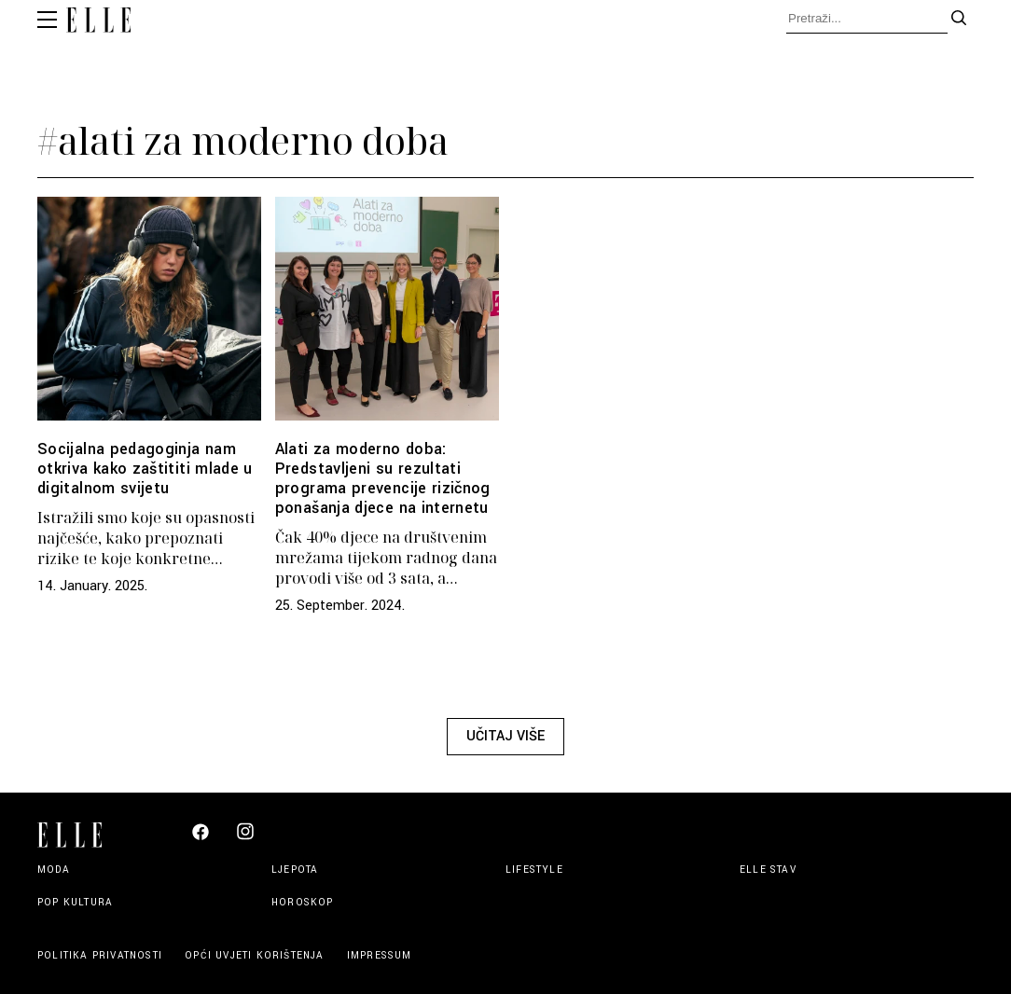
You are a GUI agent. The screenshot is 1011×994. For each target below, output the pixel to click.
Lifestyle (534, 870)
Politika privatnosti (101, 955)
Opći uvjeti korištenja (256, 955)
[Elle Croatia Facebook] (200, 837)
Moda (53, 870)
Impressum (379, 955)
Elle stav (768, 870)
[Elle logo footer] (77, 833)
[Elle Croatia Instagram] (245, 839)
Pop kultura (75, 902)
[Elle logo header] (98, 22)
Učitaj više (505, 736)
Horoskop (302, 902)
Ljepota (294, 870)
